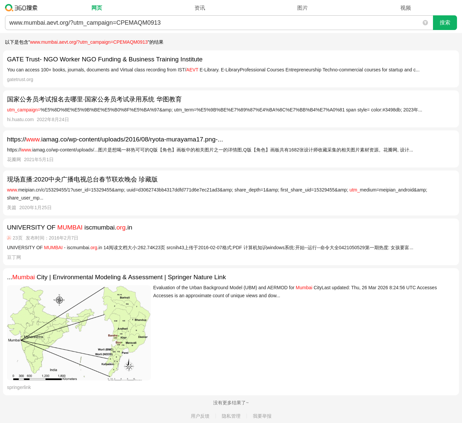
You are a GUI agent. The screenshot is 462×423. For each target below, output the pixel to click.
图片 (302, 8)
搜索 (445, 22)
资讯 (199, 8)
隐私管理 (231, 416)
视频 (405, 8)
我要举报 (262, 416)
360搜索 (23, 7)
